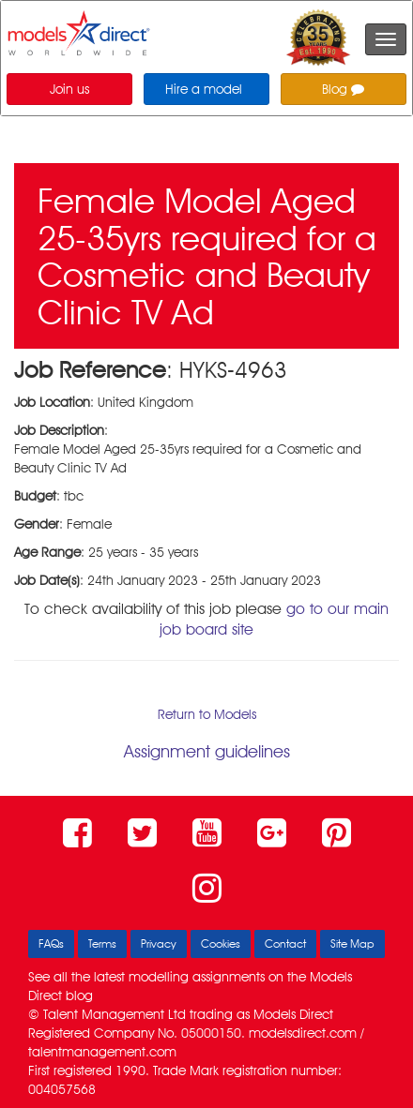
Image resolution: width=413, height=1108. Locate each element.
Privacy (158, 943)
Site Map (352, 943)
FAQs (51, 943)
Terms (102, 943)
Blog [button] (343, 89)
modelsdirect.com (303, 1033)
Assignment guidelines (207, 751)
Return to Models (207, 714)
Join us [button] (69, 89)
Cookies (220, 943)
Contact (285, 943)
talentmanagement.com (102, 1051)
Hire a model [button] (203, 89)
